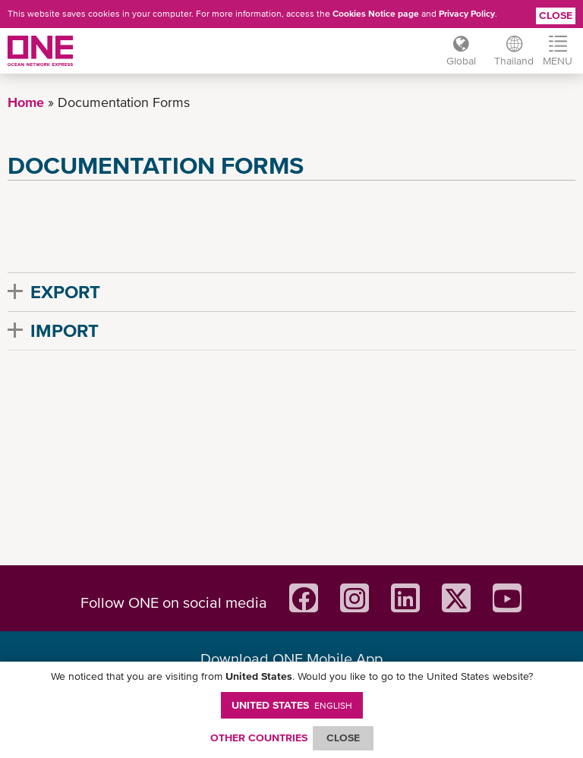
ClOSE (343, 737)
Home (26, 102)
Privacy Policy (467, 13)
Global (461, 61)
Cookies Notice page (375, 13)
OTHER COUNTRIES (258, 737)
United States (292, 705)
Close (555, 15)
